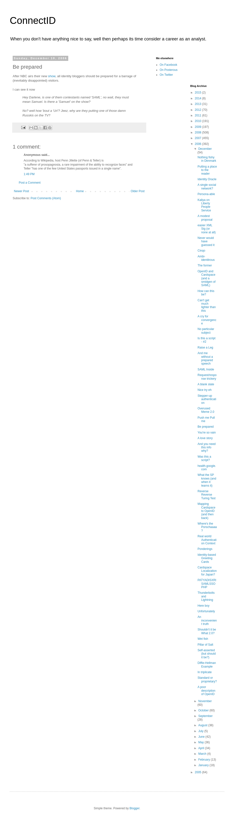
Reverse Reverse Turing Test (206, 495)
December (205, 149)
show (51, 76)
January (203, 765)
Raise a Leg (205, 347)
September (205, 716)
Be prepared (205, 426)
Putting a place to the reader (207, 170)
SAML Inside (205, 369)
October (203, 710)
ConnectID (33, 20)
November (205, 701)
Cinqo (201, 250)
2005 (198, 772)
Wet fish (202, 639)
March (202, 753)
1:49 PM (29, 174)
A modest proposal (204, 217)
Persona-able (206, 194)
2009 (198, 127)
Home (80, 191)
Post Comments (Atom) (45, 198)
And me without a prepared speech (205, 358)
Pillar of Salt (205, 644)
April (201, 748)
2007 (198, 138)
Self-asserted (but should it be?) (206, 654)
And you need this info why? (206, 447)
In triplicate (204, 672)
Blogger (134, 808)
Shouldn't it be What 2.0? (206, 631)
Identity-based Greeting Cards (206, 558)
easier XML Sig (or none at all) (206, 229)
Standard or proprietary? (207, 679)
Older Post (138, 191)
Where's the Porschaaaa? (207, 527)
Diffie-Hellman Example (206, 664)
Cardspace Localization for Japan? (206, 571)
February (204, 759)
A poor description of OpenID (206, 690)
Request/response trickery (206, 376)
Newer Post (21, 191)
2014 (198, 98)
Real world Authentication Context (206, 540)
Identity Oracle (206, 179)
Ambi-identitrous (205, 258)
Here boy (203, 605)
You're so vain (206, 432)
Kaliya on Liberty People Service (204, 205)
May (201, 742)
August (203, 725)
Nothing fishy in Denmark (206, 159)
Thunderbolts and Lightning (205, 596)
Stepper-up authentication (206, 399)
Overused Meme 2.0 (205, 410)
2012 (198, 110)
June (201, 736)
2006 (198, 144)
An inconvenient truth (207, 620)
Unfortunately (206, 611)
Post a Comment (29, 182)
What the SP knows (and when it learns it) (206, 480)
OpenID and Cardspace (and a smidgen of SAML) (206, 278)
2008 (198, 132)
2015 (198, 92)
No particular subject (205, 330)
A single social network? (206, 186)
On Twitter (166, 74)
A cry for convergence (206, 320)
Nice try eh (204, 390)
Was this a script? (204, 458)
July (201, 731)
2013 (198, 104)
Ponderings (204, 549)
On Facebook (168, 64)
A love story (205, 438)
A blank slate (205, 384)
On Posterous (168, 70)
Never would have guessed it (205, 241)
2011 (198, 115)
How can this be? (205, 292)
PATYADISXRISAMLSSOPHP (206, 583)
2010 (198, 121)
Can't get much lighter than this (206, 305)
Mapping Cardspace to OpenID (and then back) (206, 511)
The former (204, 265)
